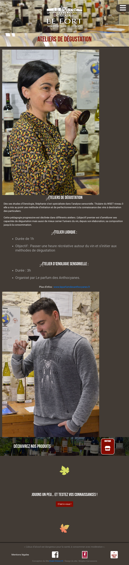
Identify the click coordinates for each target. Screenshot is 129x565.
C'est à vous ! (64, 504)
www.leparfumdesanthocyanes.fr (72, 286)
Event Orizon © (56, 561)
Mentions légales (20, 554)
